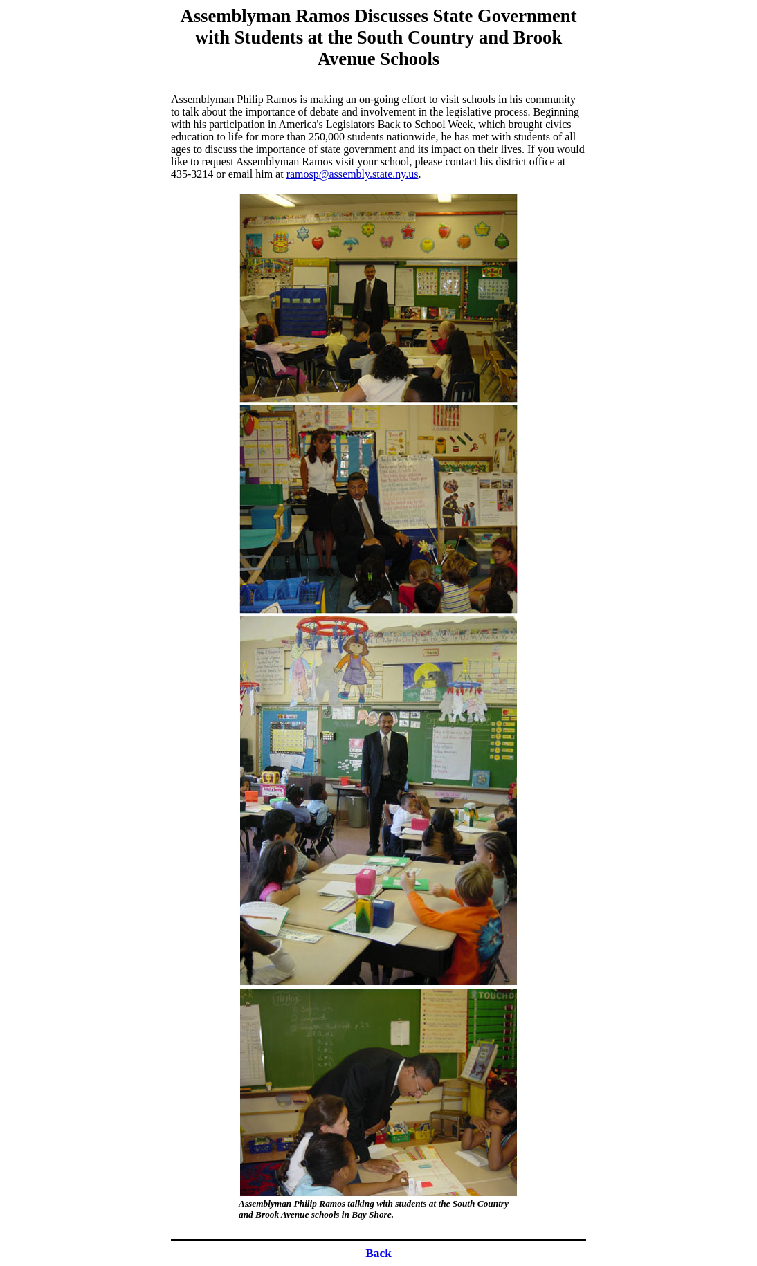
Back (378, 1253)
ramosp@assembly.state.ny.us (352, 174)
